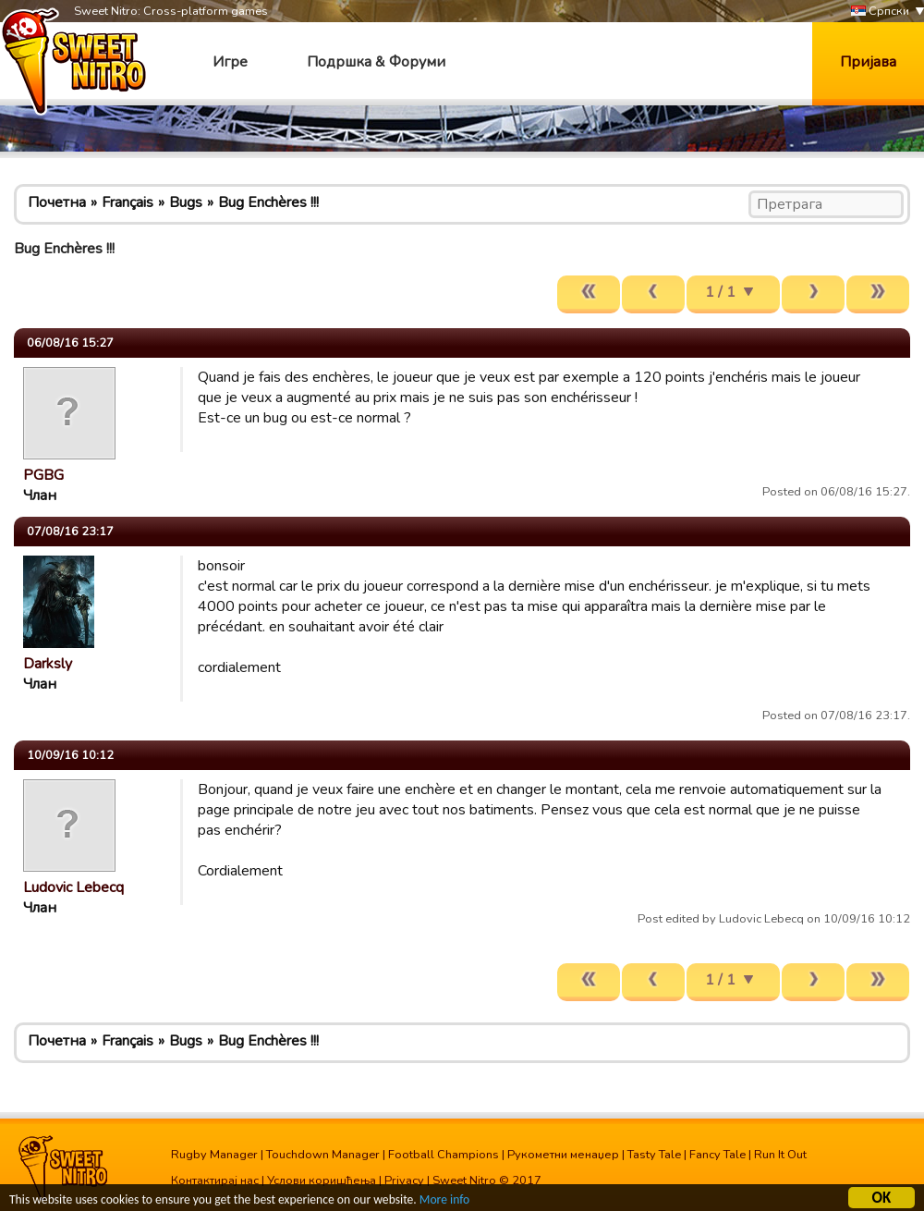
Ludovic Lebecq (73, 887)
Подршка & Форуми (376, 62)
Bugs (185, 202)
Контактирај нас (215, 1180)
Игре (230, 62)
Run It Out (780, 1154)
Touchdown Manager (323, 1154)
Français (127, 202)
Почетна (57, 202)
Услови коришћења (321, 1180)
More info (444, 1201)
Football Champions (443, 1154)
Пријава (868, 62)
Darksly (47, 664)
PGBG (43, 475)
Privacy (404, 1180)
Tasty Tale (654, 1154)
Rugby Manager (214, 1154)
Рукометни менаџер (563, 1154)
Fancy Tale (717, 1154)
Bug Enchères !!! (268, 202)
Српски (880, 11)
